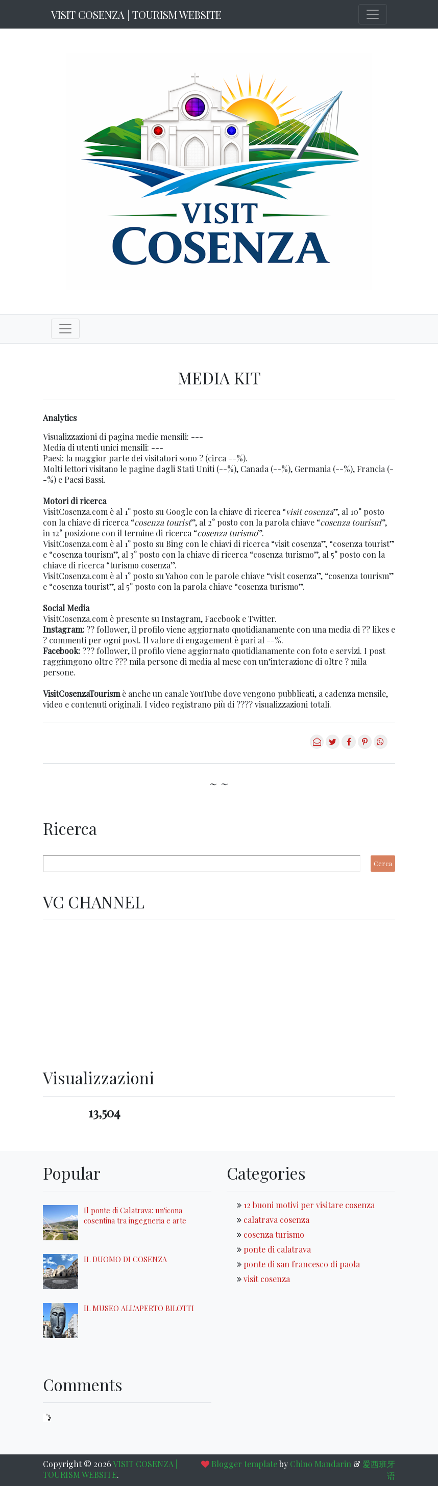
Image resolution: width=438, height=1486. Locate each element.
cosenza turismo (274, 1234)
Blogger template (244, 1463)
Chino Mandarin (320, 1463)
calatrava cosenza (276, 1219)
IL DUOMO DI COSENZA (125, 1259)
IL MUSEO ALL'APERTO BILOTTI (139, 1308)
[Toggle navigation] (372, 14)
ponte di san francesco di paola (302, 1264)
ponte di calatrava (277, 1249)
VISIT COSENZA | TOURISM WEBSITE (136, 14)
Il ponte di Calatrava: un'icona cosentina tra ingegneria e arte (135, 1215)
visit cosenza (267, 1278)
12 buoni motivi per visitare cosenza (309, 1205)
